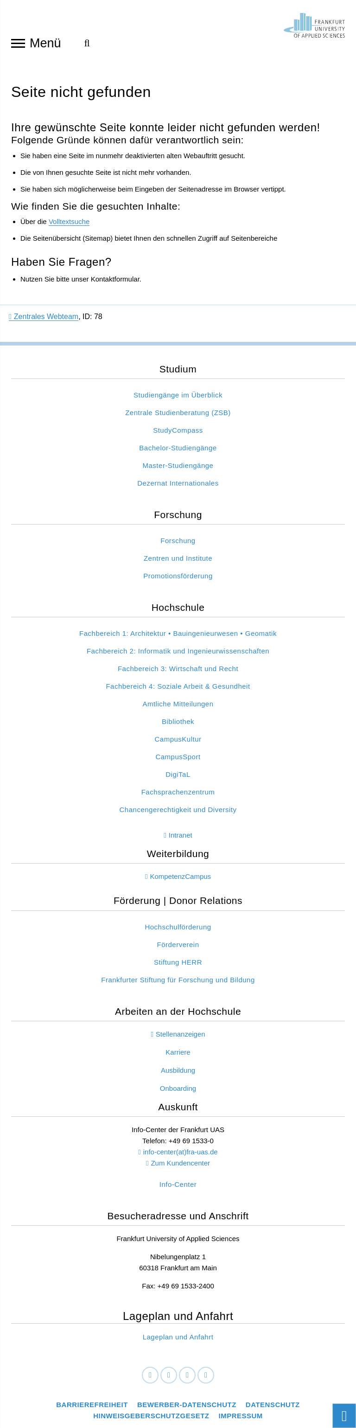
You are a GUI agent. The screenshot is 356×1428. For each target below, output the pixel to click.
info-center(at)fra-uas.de (180, 1152)
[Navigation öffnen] (18, 42)
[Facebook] (150, 1376)
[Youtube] (205, 1376)
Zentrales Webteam (43, 316)
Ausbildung (178, 1071)
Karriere (177, 1053)
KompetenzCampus (180, 877)
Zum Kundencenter (180, 1163)
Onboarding (178, 1089)
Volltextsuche (69, 222)
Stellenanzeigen (180, 1034)
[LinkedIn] (168, 1376)
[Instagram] (187, 1376)
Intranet (180, 835)
